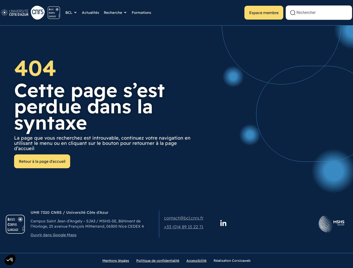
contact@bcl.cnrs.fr (184, 218)
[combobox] (319, 12)
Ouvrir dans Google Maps (54, 234)
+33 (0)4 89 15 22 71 (183, 227)
